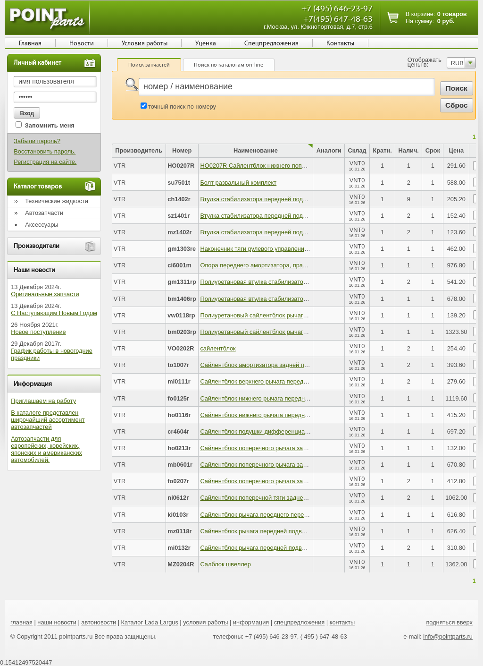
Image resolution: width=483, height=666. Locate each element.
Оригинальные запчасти (45, 294)
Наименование (255, 150)
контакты (342, 622)
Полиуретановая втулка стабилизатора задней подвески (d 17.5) (290, 281)
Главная (30, 43)
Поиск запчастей (149, 64)
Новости (81, 43)
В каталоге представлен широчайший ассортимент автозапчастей (47, 419)
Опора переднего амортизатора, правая (256, 265)
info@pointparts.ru (448, 636)
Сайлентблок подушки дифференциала (255, 431)
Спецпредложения (271, 43)
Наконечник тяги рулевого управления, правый (266, 248)
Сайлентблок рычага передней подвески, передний (272, 547)
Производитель (138, 150)
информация (251, 622)
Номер (182, 150)
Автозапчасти (44, 212)
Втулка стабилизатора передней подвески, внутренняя (277, 232)
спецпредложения (299, 622)
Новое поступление (38, 331)
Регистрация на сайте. (45, 161)
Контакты (340, 43)
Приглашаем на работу (43, 400)
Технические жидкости (56, 201)
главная (21, 622)
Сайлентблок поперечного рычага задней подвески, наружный (287, 481)
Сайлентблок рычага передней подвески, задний (268, 531)
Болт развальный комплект (238, 182)
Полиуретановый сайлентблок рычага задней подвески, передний (292, 331)
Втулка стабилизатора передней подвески (259, 199)
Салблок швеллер (225, 564)
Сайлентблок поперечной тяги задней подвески (266, 497)
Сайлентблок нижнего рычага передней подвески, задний (280, 398)
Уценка (205, 43)
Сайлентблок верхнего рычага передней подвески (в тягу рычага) (291, 381)
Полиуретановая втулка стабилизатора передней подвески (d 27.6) (294, 298)
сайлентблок (217, 348)
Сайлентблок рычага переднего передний (258, 514)
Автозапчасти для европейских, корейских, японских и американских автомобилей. (46, 449)
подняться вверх (449, 622)
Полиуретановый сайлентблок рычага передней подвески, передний (296, 315)
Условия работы (144, 43)
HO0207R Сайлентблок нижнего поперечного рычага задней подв (292, 165)
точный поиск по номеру (182, 106)
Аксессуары (41, 224)
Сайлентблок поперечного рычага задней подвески (271, 448)
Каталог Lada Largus (149, 622)
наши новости (56, 622)
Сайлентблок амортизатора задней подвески (263, 364)
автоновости (98, 622)
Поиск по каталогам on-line (228, 64)
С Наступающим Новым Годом (54, 312)
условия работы (205, 622)
